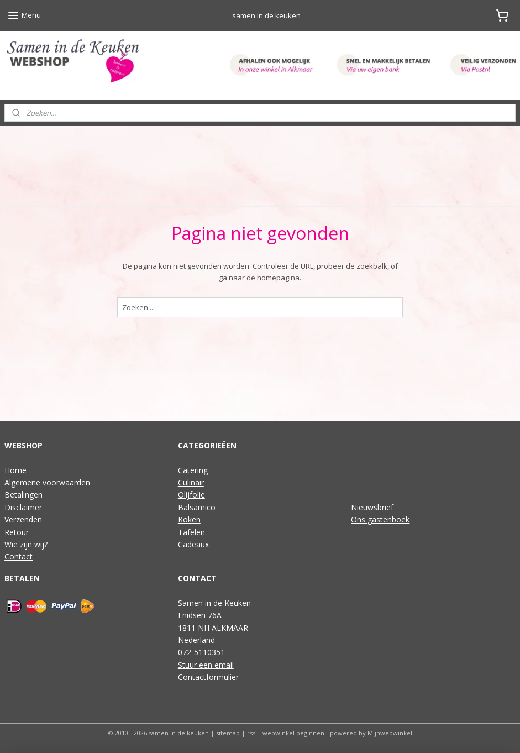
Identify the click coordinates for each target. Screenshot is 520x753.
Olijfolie (191, 494)
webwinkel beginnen (293, 733)
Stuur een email (206, 665)
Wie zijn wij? (26, 544)
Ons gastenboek (380, 519)
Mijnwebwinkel (389, 733)
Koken (189, 519)
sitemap (228, 733)
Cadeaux (193, 544)
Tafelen (191, 532)
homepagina (278, 278)
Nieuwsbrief (372, 507)
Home (15, 470)
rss (251, 733)
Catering (193, 470)
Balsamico (197, 507)
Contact (18, 556)
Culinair (191, 482)
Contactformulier (208, 677)
